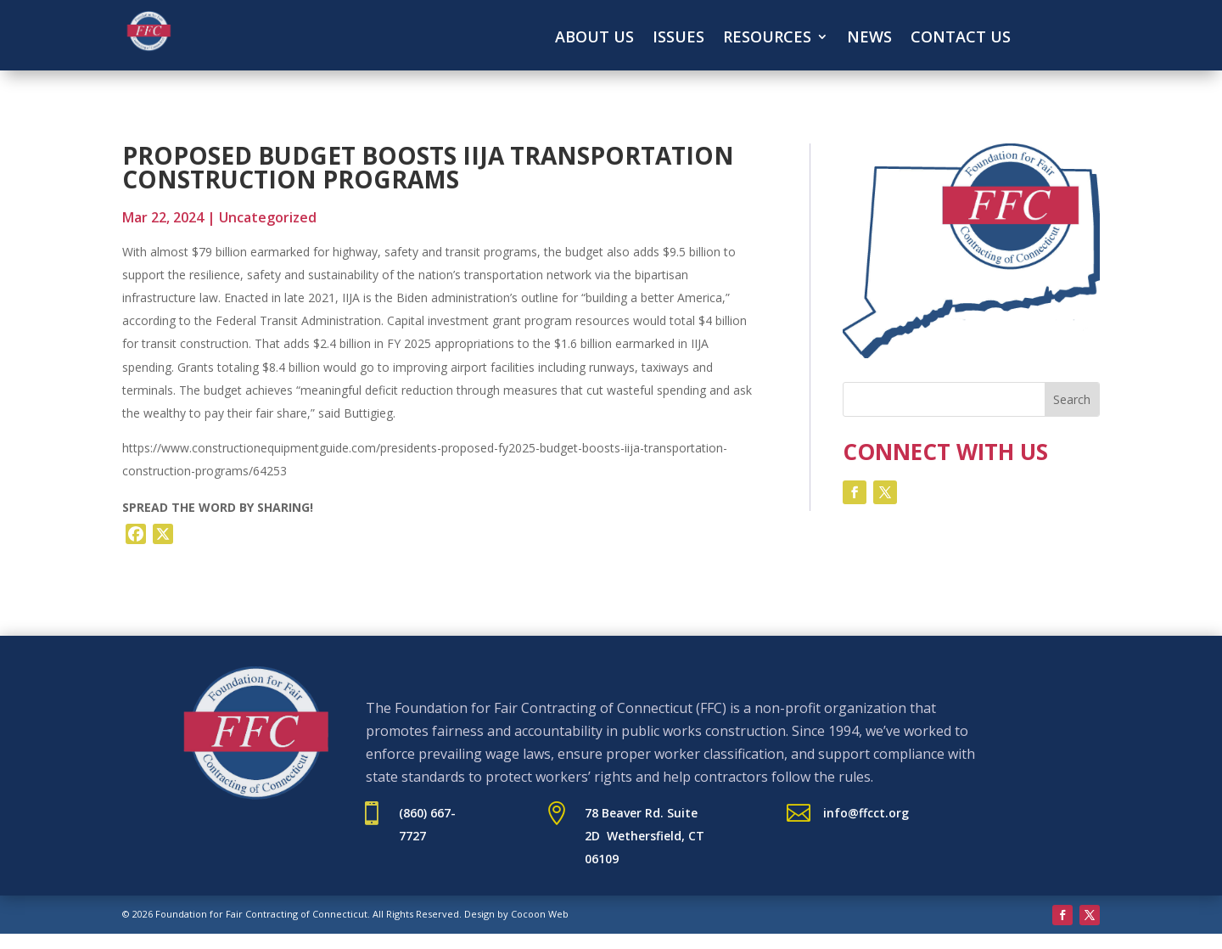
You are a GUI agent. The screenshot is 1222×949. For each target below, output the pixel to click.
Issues (678, 39)
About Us (594, 39)
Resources (767, 39)
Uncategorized (268, 217)
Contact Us (961, 39)
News (869, 39)
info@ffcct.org (866, 813)
